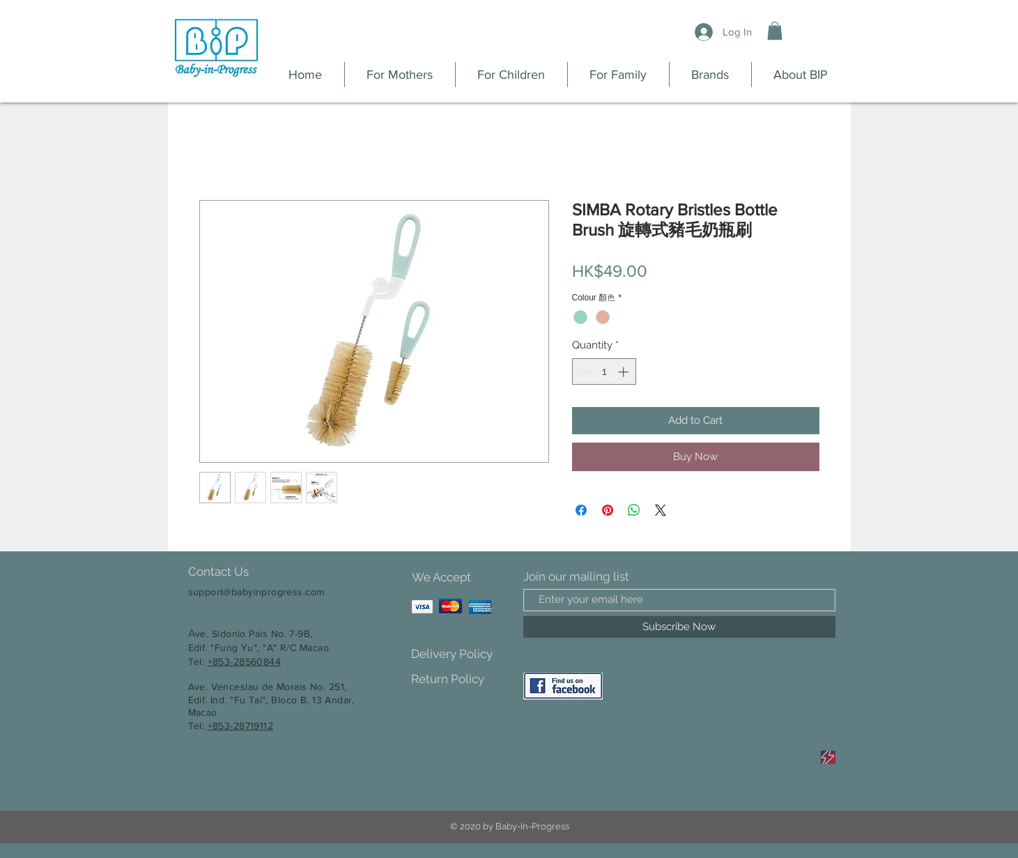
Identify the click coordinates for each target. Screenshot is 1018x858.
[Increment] (624, 372)
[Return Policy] (460, 679)
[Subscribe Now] (679, 627)
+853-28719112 (240, 725)
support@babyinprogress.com (256, 591)
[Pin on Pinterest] (607, 510)
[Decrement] (583, 372)
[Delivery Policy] (460, 654)
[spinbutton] (603, 372)
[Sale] (828, 757)
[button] (774, 31)
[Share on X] (660, 510)
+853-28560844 (244, 661)
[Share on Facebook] (581, 510)
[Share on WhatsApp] (634, 510)
